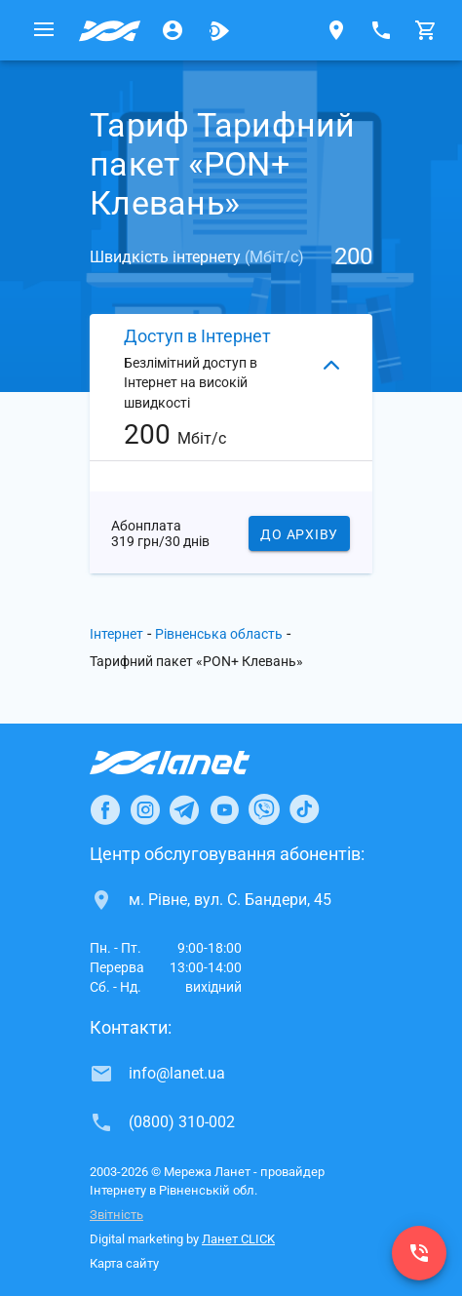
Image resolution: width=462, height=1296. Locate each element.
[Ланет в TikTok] (304, 809)
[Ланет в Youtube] (224, 809)
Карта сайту (124, 1263)
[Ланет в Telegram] (184, 809)
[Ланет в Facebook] (105, 809)
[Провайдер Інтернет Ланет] (192, 762)
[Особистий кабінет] (172, 30)
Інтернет (116, 634)
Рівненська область (219, 634)
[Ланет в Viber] (264, 809)
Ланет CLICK (238, 1239)
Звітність (116, 1214)
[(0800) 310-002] (419, 1253)
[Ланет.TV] (219, 30)
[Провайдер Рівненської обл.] (110, 30)
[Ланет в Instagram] (145, 809)
